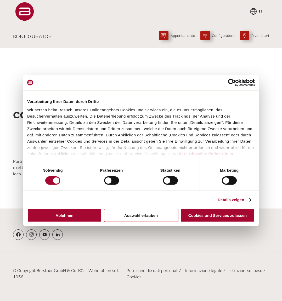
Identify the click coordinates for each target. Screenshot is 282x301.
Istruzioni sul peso (245, 270)
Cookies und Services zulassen (217, 215)
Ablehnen (64, 215)
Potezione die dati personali (152, 270)
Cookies (134, 277)
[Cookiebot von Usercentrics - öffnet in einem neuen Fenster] (232, 82)
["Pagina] (24, 11)
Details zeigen (231, 200)
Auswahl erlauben (141, 215)
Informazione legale (203, 270)
